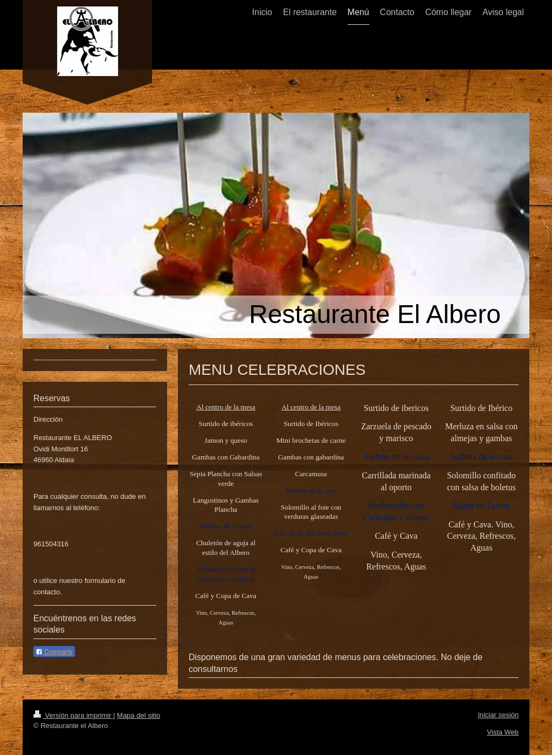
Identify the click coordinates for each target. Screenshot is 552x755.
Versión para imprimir (73, 715)
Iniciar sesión (498, 715)
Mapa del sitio (138, 715)
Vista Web (503, 732)
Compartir (54, 652)
